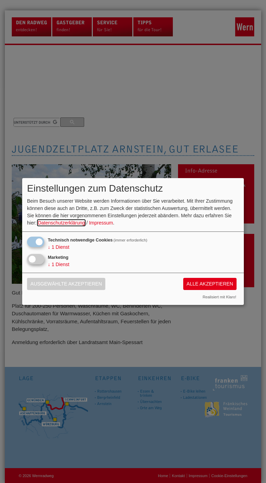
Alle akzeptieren (210, 284)
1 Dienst (58, 247)
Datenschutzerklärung (61, 223)
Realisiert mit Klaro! (219, 297)
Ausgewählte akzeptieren (66, 284)
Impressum (101, 223)
